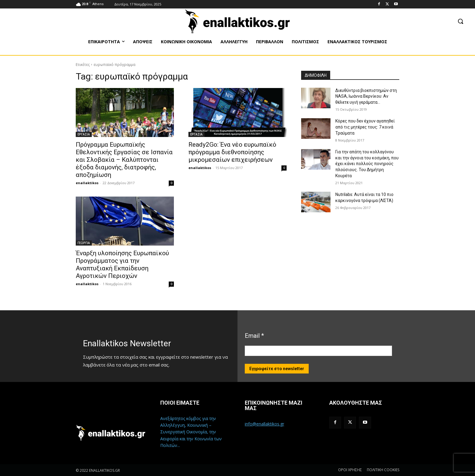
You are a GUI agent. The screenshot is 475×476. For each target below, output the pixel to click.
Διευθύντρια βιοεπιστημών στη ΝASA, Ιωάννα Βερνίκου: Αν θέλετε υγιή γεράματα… (366, 96)
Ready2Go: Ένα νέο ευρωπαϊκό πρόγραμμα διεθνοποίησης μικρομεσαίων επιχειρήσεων (232, 152)
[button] (460, 21)
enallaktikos (87, 183)
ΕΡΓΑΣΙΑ (84, 134)
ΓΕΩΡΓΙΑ (84, 243)
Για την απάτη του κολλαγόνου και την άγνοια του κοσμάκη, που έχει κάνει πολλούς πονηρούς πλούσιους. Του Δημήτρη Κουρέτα (367, 163)
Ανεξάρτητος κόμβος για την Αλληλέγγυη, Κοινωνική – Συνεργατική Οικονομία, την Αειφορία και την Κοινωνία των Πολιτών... (191, 432)
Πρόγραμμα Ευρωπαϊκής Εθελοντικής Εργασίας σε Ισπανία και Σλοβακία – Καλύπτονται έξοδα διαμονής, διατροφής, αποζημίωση (124, 159)
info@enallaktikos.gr (264, 424)
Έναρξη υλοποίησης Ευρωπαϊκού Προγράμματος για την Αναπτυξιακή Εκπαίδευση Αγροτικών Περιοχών (122, 264)
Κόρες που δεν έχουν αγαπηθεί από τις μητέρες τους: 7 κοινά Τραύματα (365, 127)
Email (254, 335)
